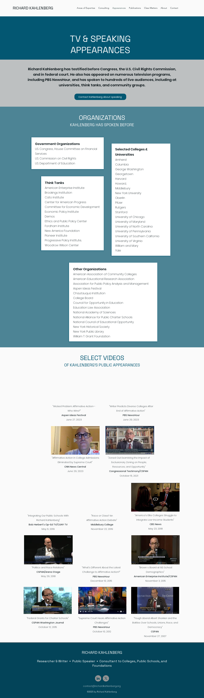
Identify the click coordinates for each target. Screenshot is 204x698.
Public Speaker (83, 661)
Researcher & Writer (52, 661)
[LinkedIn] (98, 678)
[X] (106, 678)
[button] (86, 8)
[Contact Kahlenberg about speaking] (100, 97)
